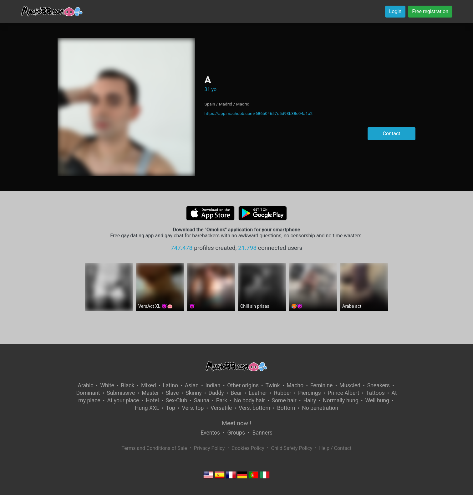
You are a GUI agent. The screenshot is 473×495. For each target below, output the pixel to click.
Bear (236, 393)
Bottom (286, 408)
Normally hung (341, 400)
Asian (192, 385)
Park (221, 400)
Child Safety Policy (292, 448)
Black (127, 385)
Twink (272, 385)
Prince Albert (343, 393)
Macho (295, 385)
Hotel (152, 400)
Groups (236, 433)
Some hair (284, 400)
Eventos (210, 433)
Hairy (309, 400)
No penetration (320, 408)
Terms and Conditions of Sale (154, 448)
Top (170, 408)
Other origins (242, 385)
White (107, 385)
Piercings (309, 393)
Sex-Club (176, 400)
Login (395, 11)
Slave (172, 393)
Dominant (88, 393)
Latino (170, 385)
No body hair (249, 400)
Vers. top (193, 408)
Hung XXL (147, 408)
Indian (213, 385)
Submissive (121, 393)
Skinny (193, 393)
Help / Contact (335, 448)
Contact (391, 134)
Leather (258, 393)
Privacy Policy (209, 448)
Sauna (201, 400)
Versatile (221, 408)
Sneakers (378, 385)
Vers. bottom (254, 408)
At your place (123, 400)
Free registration (430, 11)
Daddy (216, 393)
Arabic (85, 385)
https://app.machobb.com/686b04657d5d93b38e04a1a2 (258, 113)
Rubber (283, 393)
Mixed (148, 385)
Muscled (349, 385)
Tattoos (375, 393)
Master (150, 393)
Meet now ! (236, 423)
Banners (262, 433)
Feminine (321, 385)
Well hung (377, 400)
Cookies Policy (247, 448)
